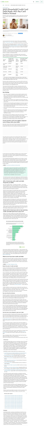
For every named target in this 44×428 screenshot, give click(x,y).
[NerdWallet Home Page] (5, 2)
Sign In (37, 1)
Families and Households (8, 357)
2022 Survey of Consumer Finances (10, 360)
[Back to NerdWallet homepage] (3, 5)
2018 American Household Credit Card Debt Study (13, 403)
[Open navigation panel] (1, 1)
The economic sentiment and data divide (13, 165)
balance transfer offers (6, 254)
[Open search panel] (34, 2)
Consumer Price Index (8, 362)
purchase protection (17, 284)
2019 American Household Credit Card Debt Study (13, 402)
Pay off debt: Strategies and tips (11, 264)
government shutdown (14, 45)
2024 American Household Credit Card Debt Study (13, 395)
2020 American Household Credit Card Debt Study (13, 401)
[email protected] (14, 349)
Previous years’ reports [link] (9, 42)
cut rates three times (19, 44)
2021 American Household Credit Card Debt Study (13, 399)
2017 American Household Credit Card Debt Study (13, 405)
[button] (15, 37)
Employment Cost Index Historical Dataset (11, 367)
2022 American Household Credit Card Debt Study (13, 398)
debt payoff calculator (7, 318)
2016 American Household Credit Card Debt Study (13, 406)
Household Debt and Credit (9, 355)
